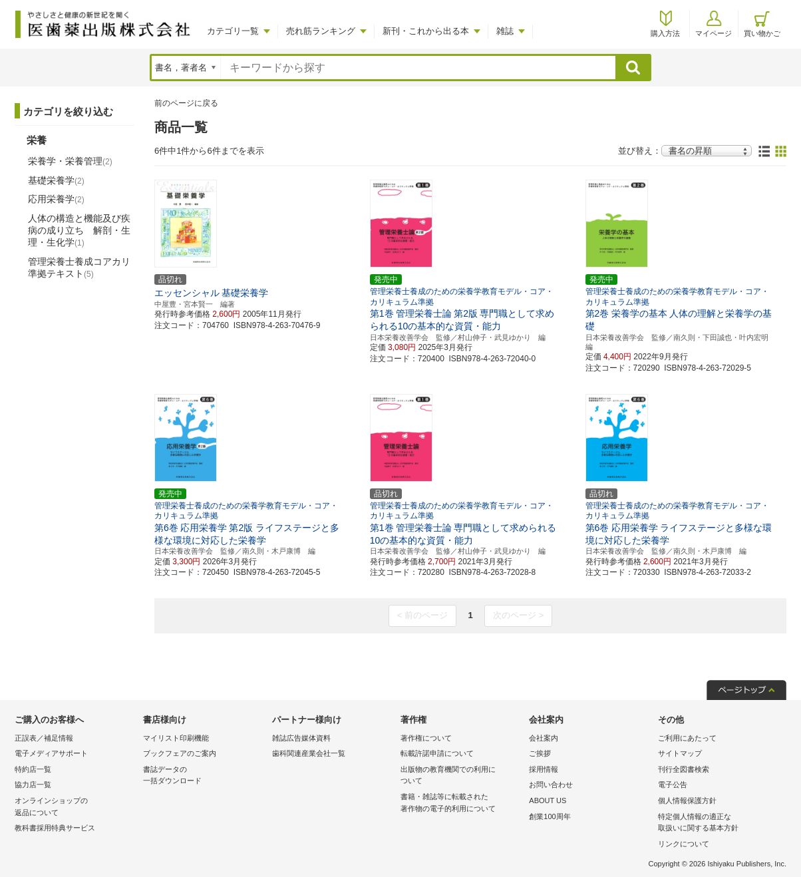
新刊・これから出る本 (426, 31)
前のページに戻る (186, 103)
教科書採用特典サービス (55, 828)
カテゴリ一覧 (233, 31)
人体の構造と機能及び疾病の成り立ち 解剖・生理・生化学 (79, 230)
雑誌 (505, 31)
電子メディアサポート (51, 753)
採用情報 (543, 769)
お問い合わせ (551, 785)
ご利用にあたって (687, 738)
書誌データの (204, 776)
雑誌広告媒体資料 (301, 738)
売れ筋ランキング (320, 31)
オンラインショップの (75, 807)
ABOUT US (547, 800)
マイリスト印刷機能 (176, 738)
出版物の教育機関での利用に (461, 776)
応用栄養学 (56, 199)
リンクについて (683, 844)
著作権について (426, 738)
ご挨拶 (540, 753)
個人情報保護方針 (687, 800)
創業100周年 (549, 816)
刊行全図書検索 (683, 769)
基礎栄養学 (56, 180)
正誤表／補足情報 (44, 738)
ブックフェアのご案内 (179, 753)
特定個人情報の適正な (719, 823)
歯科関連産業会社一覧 (308, 753)
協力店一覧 (33, 785)
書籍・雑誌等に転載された (461, 803)
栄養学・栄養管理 (70, 161)
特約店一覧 (33, 769)
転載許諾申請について (437, 753)
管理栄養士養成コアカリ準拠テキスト (79, 267)
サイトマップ (680, 753)
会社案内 (543, 738)
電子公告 (672, 785)
